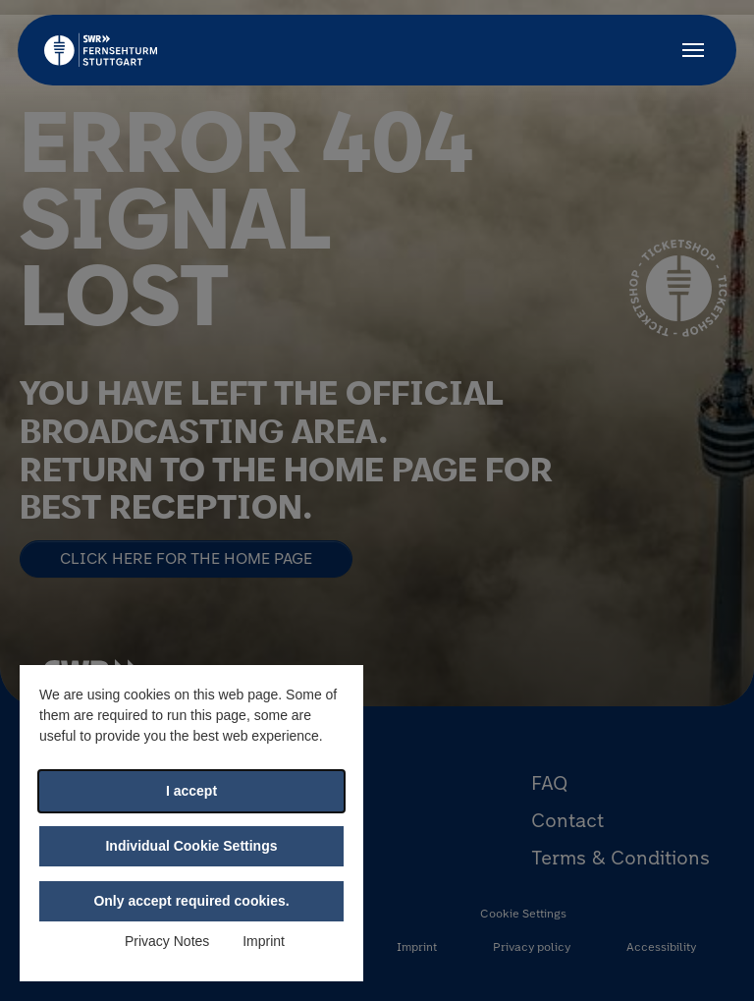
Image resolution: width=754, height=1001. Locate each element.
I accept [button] (191, 791)
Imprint (263, 941)
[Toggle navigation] (693, 50)
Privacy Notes (167, 941)
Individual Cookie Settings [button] (191, 846)
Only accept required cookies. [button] (191, 901)
